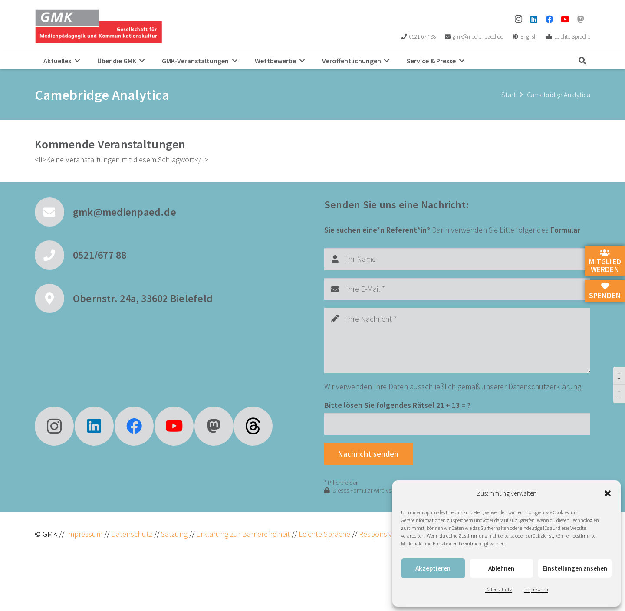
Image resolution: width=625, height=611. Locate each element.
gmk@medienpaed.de (124, 212)
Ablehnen (501, 568)
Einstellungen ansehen (575, 568)
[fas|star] (253, 426)
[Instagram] (518, 19)
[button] (607, 493)
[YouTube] (565, 19)
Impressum (536, 589)
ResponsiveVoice (386, 534)
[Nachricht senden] (368, 453)
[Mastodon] (581, 19)
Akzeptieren (433, 568)
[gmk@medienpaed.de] (54, 212)
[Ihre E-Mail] (457, 289)
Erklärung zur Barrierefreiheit (243, 534)
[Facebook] (549, 19)
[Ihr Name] (457, 259)
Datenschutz (498, 589)
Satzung (173, 534)
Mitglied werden (605, 262)
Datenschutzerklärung (544, 386)
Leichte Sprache (325, 534)
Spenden (605, 291)
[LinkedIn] (534, 19)
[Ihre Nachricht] (457, 340)
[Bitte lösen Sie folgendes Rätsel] (457, 424)
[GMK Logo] (98, 26)
